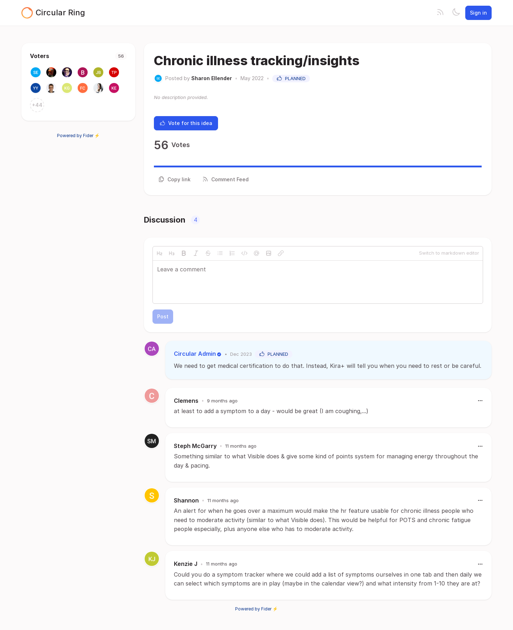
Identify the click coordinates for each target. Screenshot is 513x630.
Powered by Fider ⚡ (78, 135)
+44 (37, 105)
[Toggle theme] (456, 12)
